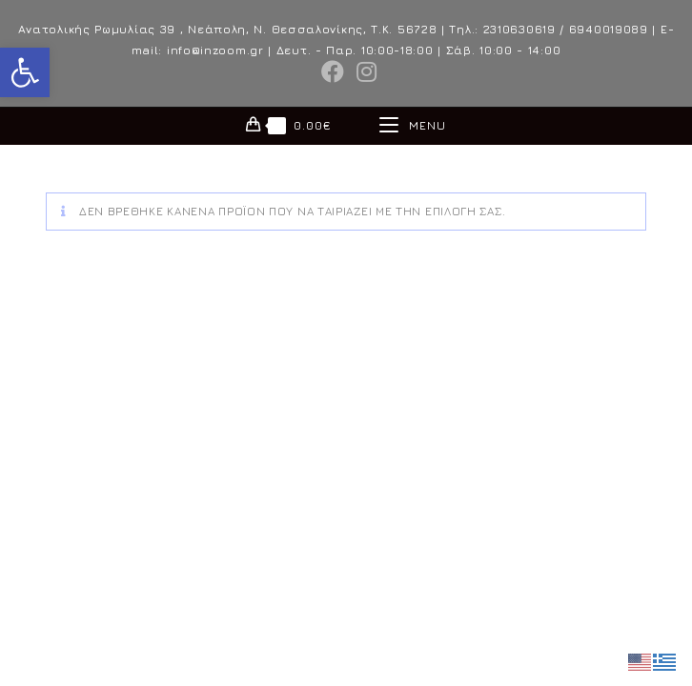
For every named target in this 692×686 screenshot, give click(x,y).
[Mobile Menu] (412, 126)
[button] (25, 72)
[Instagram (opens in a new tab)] (364, 71)
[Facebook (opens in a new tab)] (333, 71)
